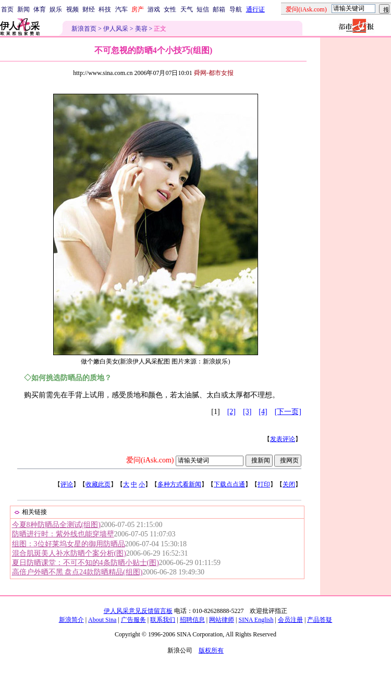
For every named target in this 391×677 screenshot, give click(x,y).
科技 (105, 9)
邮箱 (219, 9)
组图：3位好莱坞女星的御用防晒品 (68, 544)
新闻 (23, 9)
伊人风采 (115, 28)
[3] (247, 412)
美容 (141, 28)
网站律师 (221, 619)
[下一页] (288, 412)
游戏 (154, 9)
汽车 (121, 9)
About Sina (102, 619)
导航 (235, 9)
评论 (66, 484)
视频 (72, 9)
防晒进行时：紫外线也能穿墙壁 (63, 534)
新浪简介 (71, 619)
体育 (39, 9)
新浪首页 (83, 28)
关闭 (289, 484)
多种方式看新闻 (179, 484)
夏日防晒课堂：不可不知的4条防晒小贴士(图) (85, 563)
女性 (170, 9)
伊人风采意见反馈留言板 (138, 611)
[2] (231, 412)
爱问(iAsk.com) (150, 460)
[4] (263, 412)
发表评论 (282, 439)
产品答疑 (319, 619)
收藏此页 (98, 484)
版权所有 (211, 650)
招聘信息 (192, 619)
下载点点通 (229, 484)
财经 (88, 9)
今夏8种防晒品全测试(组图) (56, 525)
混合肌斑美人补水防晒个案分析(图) (69, 553)
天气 (186, 9)
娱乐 (56, 9)
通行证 (255, 9)
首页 (7, 9)
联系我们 (162, 619)
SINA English (255, 619)
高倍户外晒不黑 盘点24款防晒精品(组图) (77, 572)
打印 (264, 484)
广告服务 (133, 619)
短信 (203, 9)
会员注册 (290, 619)
